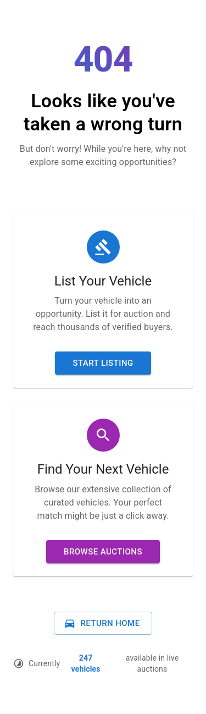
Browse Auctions (103, 552)
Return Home (102, 623)
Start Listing (103, 363)
